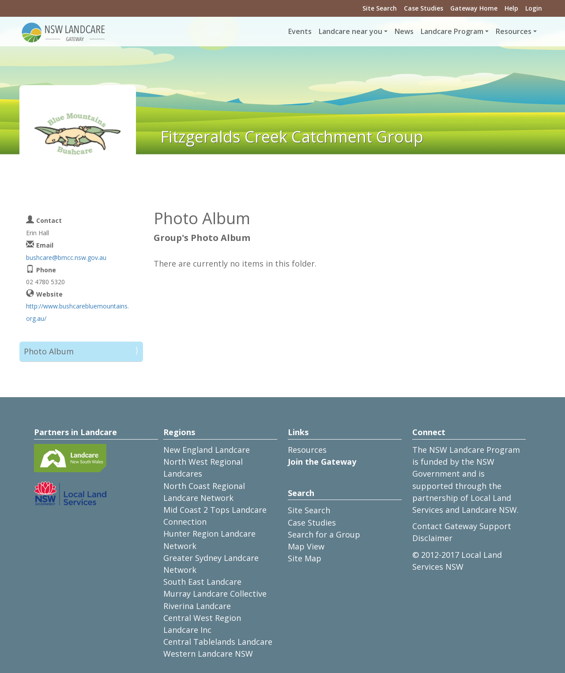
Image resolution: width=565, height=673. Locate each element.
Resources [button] (513, 31)
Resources (307, 449)
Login (533, 8)
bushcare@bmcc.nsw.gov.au (66, 257)
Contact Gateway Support (461, 526)
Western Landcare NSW (208, 653)
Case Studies (423, 8)
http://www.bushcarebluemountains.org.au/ (77, 312)
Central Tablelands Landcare (217, 641)
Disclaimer (432, 538)
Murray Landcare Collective (215, 593)
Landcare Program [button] (452, 31)
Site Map (304, 558)
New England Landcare (206, 449)
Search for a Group (324, 534)
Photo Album (49, 351)
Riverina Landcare (197, 606)
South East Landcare (202, 581)
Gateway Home (473, 8)
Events (300, 31)
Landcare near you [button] (350, 31)
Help (511, 8)
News (404, 31)
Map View (306, 546)
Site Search (379, 8)
